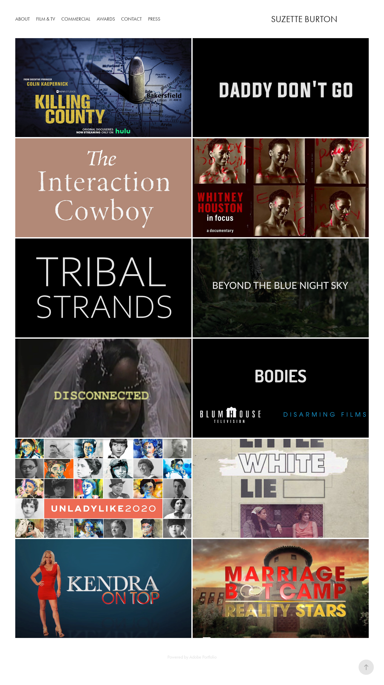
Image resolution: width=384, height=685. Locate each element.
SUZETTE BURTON (304, 19)
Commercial (75, 19)
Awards (106, 19)
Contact (131, 19)
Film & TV (45, 19)
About (22, 19)
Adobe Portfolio (203, 657)
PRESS (154, 19)
